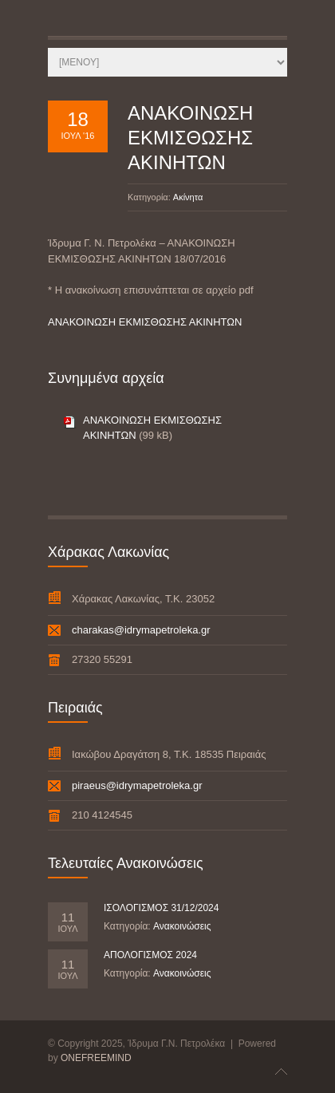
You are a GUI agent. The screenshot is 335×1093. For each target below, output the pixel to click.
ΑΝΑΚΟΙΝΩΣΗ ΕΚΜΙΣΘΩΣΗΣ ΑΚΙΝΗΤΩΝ (190, 137)
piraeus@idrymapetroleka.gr (137, 785)
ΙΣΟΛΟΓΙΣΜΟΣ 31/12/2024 (161, 907)
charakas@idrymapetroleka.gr (141, 630)
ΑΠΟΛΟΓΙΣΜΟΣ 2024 (150, 955)
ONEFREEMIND (96, 1057)
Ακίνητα (188, 197)
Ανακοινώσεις (182, 926)
